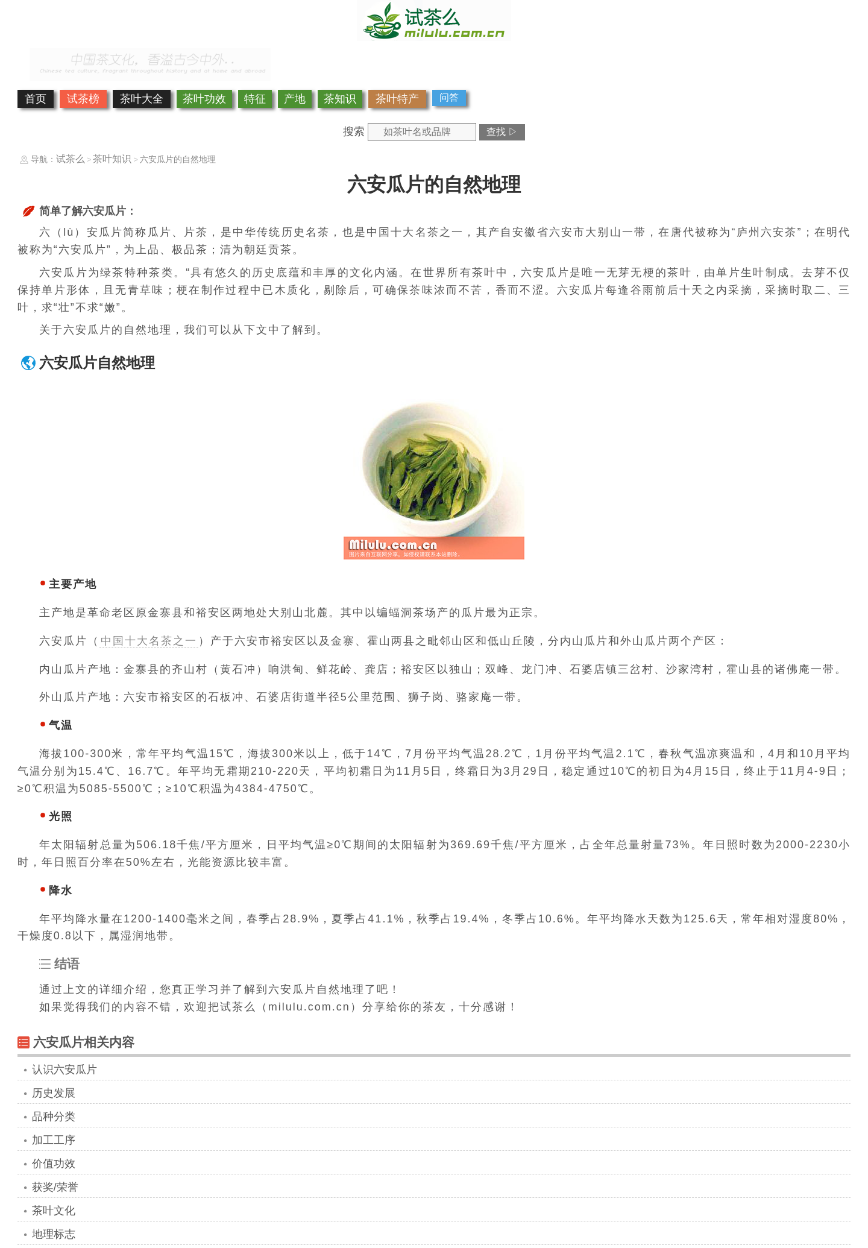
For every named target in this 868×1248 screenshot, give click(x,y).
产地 (295, 99)
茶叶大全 (141, 99)
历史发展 (53, 1093)
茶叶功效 (204, 99)
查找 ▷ (502, 132)
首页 (35, 99)
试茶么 (70, 159)
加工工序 (53, 1140)
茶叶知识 (112, 159)
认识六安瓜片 (64, 1070)
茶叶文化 (53, 1211)
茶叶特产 (397, 99)
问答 (449, 97)
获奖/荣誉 (55, 1187)
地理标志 (53, 1234)
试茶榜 (83, 99)
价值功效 (53, 1164)
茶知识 (340, 99)
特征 (255, 99)
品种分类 (53, 1117)
